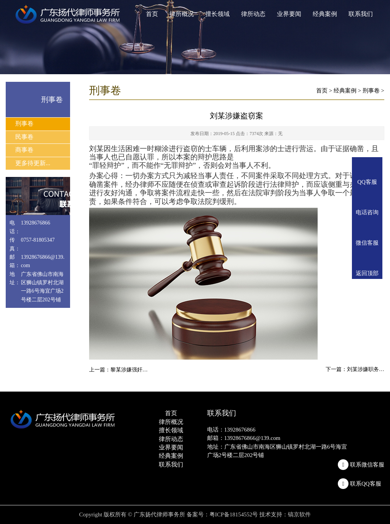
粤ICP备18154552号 (233, 514)
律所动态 (253, 14)
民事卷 (24, 137)
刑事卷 (24, 123)
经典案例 (325, 14)
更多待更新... (32, 163)
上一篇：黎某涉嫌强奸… (118, 370)
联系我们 (360, 14)
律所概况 (181, 14)
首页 (152, 14)
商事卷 (24, 150)
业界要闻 (289, 14)
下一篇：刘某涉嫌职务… (355, 369)
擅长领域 (217, 14)
